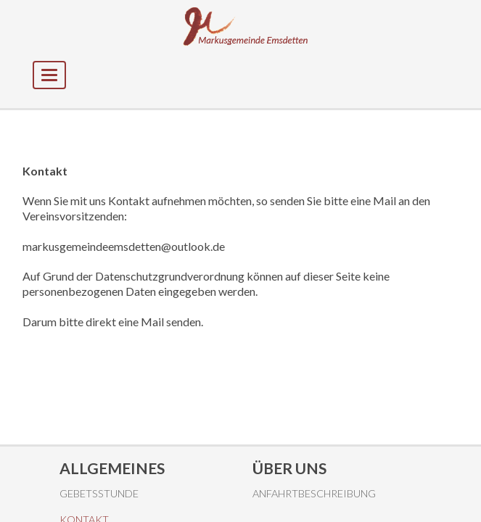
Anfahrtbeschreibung (314, 493)
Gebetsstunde (99, 493)
